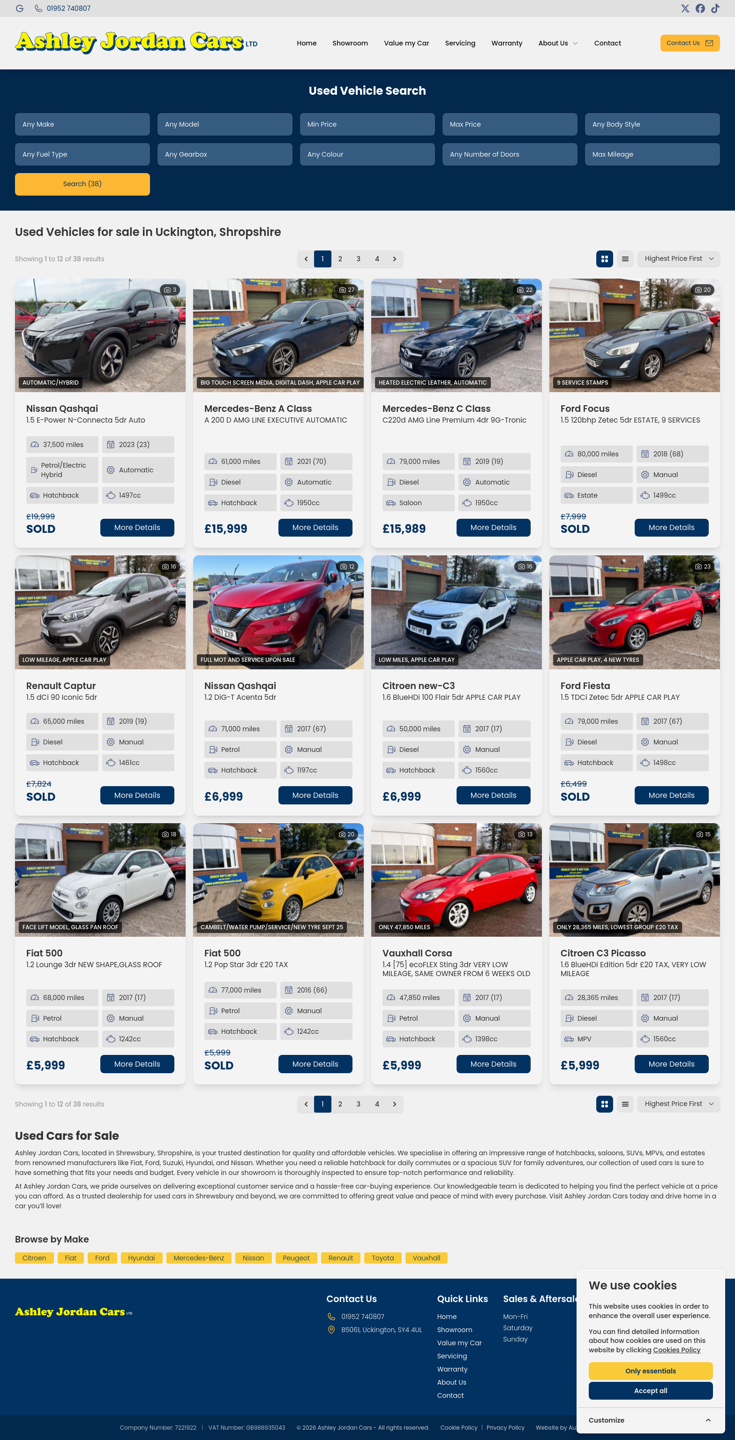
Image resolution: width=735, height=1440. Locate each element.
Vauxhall (427, 1258)
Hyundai (141, 1258)
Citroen (34, 1258)
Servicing (452, 1356)
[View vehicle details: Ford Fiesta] (634, 612)
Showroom (454, 1329)
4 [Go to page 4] (377, 259)
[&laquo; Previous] (306, 258)
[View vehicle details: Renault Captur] (100, 612)
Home (447, 1316)
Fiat (71, 1258)
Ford (102, 1258)
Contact (450, 1395)
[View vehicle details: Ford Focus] (634, 336)
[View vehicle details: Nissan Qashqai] (100, 336)
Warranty (452, 1369)
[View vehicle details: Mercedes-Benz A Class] (278, 336)
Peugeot (296, 1258)
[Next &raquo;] (394, 258)
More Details (137, 527)
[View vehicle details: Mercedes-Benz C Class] (456, 336)
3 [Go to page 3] (358, 259)
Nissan (253, 1258)
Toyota (383, 1258)
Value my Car (459, 1343)
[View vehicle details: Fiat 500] (100, 880)
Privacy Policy (506, 1428)
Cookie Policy (459, 1428)
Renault (341, 1258)
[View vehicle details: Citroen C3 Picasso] (634, 880)
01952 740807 (363, 1316)
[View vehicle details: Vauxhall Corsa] (456, 880)
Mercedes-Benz (199, 1258)
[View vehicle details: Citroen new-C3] (456, 612)
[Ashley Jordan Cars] (20, 8)
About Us (451, 1382)
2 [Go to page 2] (340, 259)
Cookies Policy (677, 1350)
